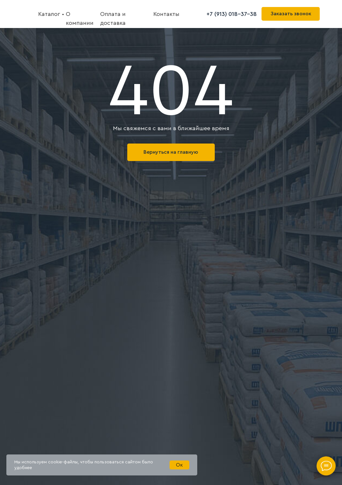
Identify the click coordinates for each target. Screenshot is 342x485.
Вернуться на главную (170, 152)
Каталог (49, 14)
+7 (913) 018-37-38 (231, 14)
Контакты (166, 14)
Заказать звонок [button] (290, 13)
